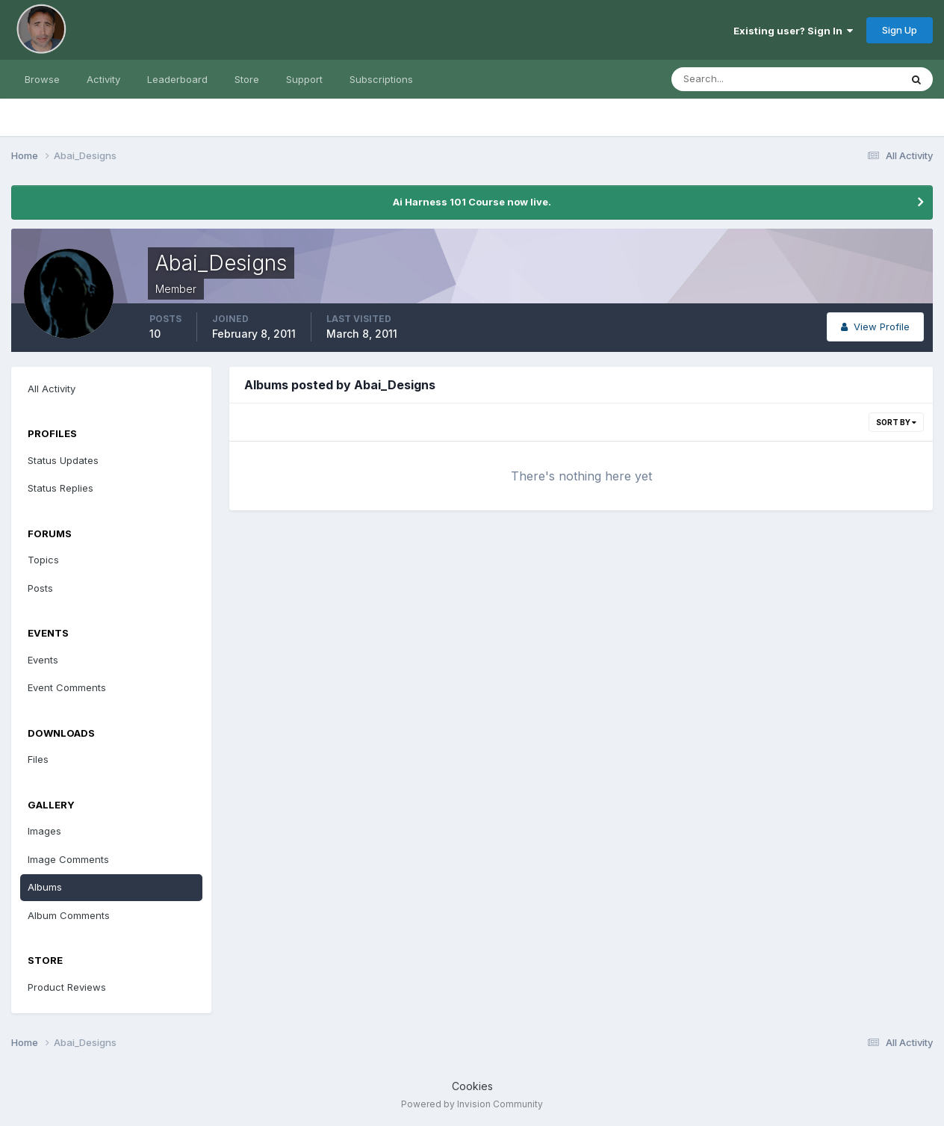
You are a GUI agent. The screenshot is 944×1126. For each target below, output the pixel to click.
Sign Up (899, 30)
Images (44, 831)
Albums (45, 887)
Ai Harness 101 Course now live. (472, 202)
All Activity (51, 389)
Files (38, 759)
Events (43, 660)
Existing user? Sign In (793, 31)
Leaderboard (177, 79)
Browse (42, 79)
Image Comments (68, 859)
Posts (40, 588)
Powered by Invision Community (472, 1104)
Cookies (472, 1086)
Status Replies (60, 488)
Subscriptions (381, 79)
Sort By (896, 422)
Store (247, 79)
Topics (43, 560)
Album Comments (69, 915)
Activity (103, 79)
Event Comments (67, 687)
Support (304, 79)
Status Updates (63, 460)
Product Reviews (67, 987)
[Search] (737, 79)
